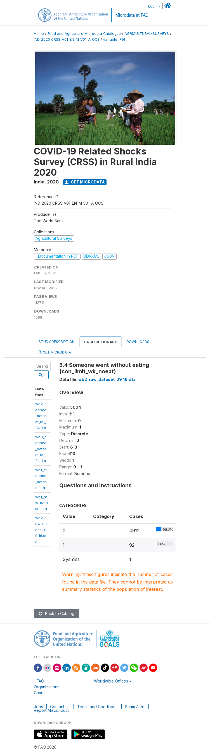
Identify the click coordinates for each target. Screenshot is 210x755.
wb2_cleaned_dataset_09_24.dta (41, 415)
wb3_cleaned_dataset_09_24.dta (41, 449)
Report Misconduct (51, 710)
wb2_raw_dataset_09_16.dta (41, 530)
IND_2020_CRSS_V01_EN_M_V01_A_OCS (67, 39)
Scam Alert (135, 706)
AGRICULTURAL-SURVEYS (146, 34)
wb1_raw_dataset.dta (41, 503)
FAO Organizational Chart (47, 687)
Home (39, 34)
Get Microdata (85, 182)
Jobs (38, 706)
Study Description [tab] (57, 342)
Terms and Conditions (97, 706)
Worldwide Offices (111, 681)
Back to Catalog (56, 613)
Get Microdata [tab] (55, 352)
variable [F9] (114, 39)
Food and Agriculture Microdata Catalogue (84, 34)
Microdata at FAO (131, 15)
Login (152, 6)
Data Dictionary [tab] (100, 342)
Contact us (60, 706)
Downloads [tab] (137, 342)
